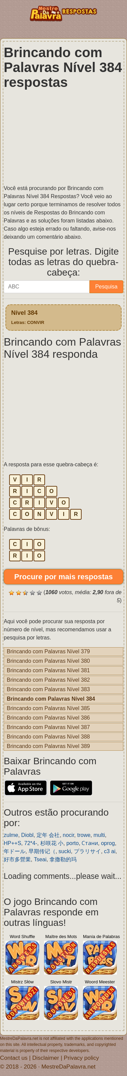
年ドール (14, 851)
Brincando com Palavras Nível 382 (48, 680)
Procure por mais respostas (63, 576)
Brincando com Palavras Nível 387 (48, 727)
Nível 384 (27, 317)
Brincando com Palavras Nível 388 (48, 737)
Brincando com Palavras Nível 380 (48, 661)
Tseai (40, 859)
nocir (68, 835)
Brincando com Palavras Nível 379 (48, 651)
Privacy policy (81, 1058)
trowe (83, 835)
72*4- (30, 843)
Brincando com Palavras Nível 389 (48, 746)
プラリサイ (87, 851)
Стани (90, 843)
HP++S (12, 843)
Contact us (13, 1058)
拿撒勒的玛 (63, 859)
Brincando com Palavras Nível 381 (48, 670)
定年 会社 (48, 835)
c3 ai (109, 851)
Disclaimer (45, 1058)
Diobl (27, 835)
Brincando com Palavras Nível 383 (48, 689)
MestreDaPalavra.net (68, 1066)
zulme (11, 835)
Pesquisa (106, 286)
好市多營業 (17, 859)
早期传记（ (42, 851)
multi (99, 835)
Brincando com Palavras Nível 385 (48, 708)
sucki (65, 851)
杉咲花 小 (51, 843)
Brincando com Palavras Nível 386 (48, 718)
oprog (108, 843)
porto (72, 843)
